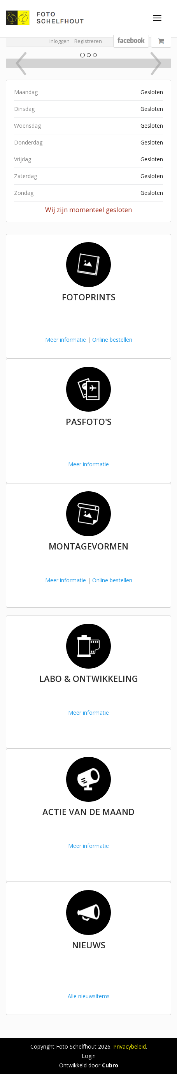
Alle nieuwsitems (89, 996)
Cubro (110, 1065)
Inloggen (59, 41)
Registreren (88, 41)
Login (89, 1056)
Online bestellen (112, 339)
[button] (18, 63)
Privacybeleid (129, 1046)
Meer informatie (65, 339)
